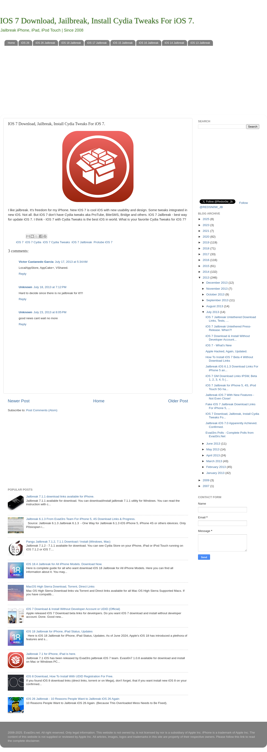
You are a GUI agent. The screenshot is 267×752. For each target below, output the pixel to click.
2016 (206, 260)
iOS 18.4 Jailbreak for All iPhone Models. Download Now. (64, 564)
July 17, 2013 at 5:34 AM (71, 261)
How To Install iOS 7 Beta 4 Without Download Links (229, 358)
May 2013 (213, 449)
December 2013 (217, 282)
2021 (206, 231)
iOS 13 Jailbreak (200, 42)
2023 (206, 225)
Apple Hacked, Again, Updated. (226, 351)
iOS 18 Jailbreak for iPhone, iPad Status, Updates (59, 631)
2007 (206, 486)
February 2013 (216, 467)
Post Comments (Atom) (41, 410)
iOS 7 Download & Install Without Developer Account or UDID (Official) (73, 609)
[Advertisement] (133, 83)
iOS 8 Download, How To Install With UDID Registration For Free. (69, 676)
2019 (206, 242)
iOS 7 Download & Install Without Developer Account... (228, 337)
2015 (206, 266)
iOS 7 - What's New (219, 345)
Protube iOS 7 (103, 242)
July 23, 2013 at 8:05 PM (50, 312)
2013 (206, 277)
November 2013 (217, 288)
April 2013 (213, 455)
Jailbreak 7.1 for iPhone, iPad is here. (51, 654)
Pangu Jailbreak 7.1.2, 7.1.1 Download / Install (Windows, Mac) (68, 541)
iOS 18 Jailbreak (71, 42)
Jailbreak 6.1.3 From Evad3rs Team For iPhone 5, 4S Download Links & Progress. (80, 519)
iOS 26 (25, 42)
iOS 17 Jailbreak (97, 42)
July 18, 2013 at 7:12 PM (50, 287)
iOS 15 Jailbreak (123, 42)
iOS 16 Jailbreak (148, 42)
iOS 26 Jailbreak (45, 42)
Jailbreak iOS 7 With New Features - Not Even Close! (230, 396)
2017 (206, 254)
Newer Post (19, 401)
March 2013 (214, 461)
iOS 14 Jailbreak (174, 42)
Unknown (25, 287)
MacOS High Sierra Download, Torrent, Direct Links (60, 586)
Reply (22, 273)
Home (11, 42)
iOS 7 (20, 242)
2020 (206, 236)
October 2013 (215, 294)
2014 (206, 271)
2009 (206, 480)
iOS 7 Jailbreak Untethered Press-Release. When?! (228, 328)
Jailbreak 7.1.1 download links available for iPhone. (60, 496)
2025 (206, 219)
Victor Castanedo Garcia (36, 261)
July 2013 (213, 312)
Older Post (178, 401)
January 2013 (215, 473)
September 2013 (217, 300)
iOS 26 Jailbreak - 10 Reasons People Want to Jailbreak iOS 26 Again (72, 698)
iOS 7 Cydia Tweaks (56, 242)
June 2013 (213, 443)
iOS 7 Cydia (33, 242)
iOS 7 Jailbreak (82, 242)
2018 (206, 248)
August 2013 (215, 306)
